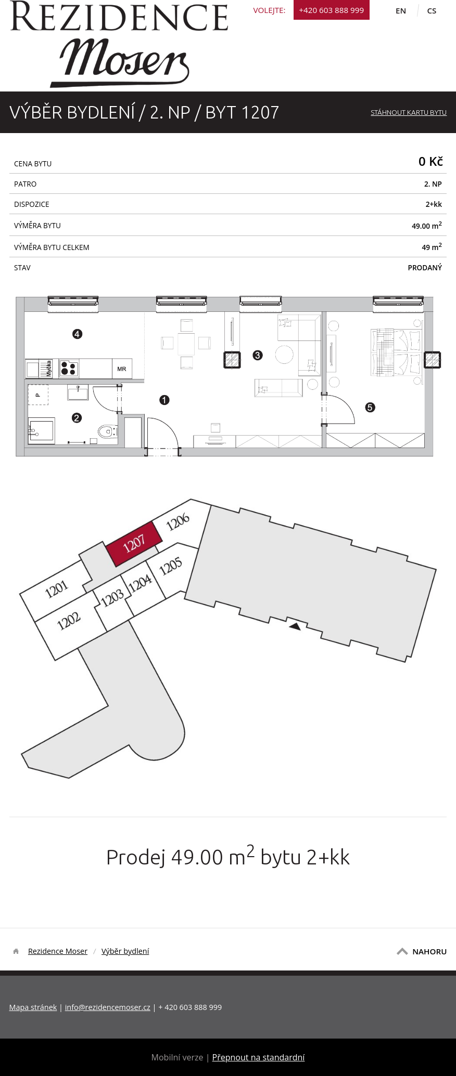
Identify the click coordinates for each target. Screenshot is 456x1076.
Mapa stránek (33, 1007)
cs (431, 10)
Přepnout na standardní (258, 1057)
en (401, 10)
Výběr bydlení (125, 951)
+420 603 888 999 (331, 10)
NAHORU (429, 951)
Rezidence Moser (57, 951)
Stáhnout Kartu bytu (409, 112)
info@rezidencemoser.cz (107, 1007)
